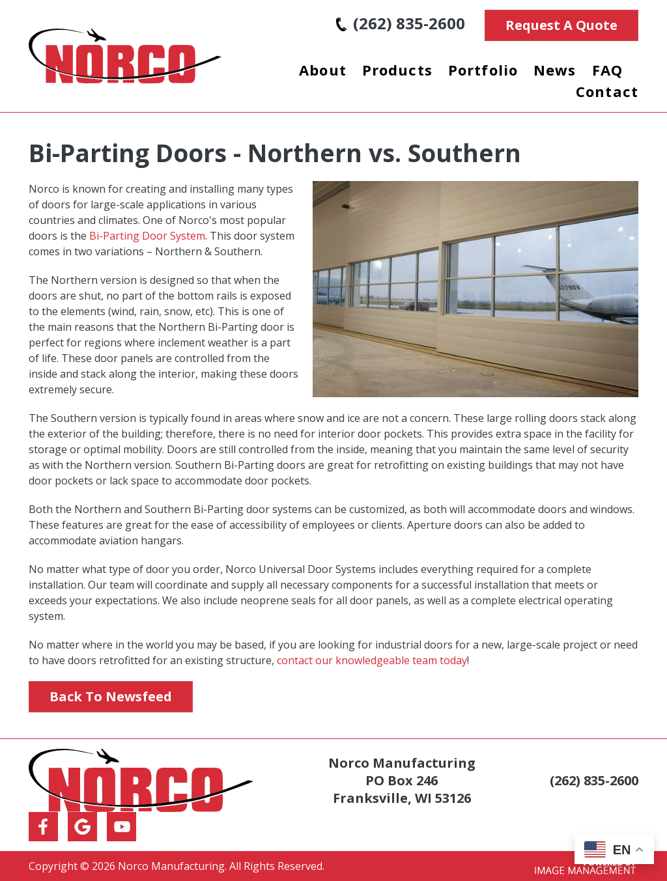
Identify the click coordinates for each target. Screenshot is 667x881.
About (323, 69)
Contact (607, 91)
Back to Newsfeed (111, 696)
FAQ (607, 69)
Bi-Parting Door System (147, 236)
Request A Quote (561, 25)
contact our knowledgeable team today (372, 660)
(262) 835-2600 (400, 23)
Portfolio (483, 69)
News (554, 69)
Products (397, 69)
